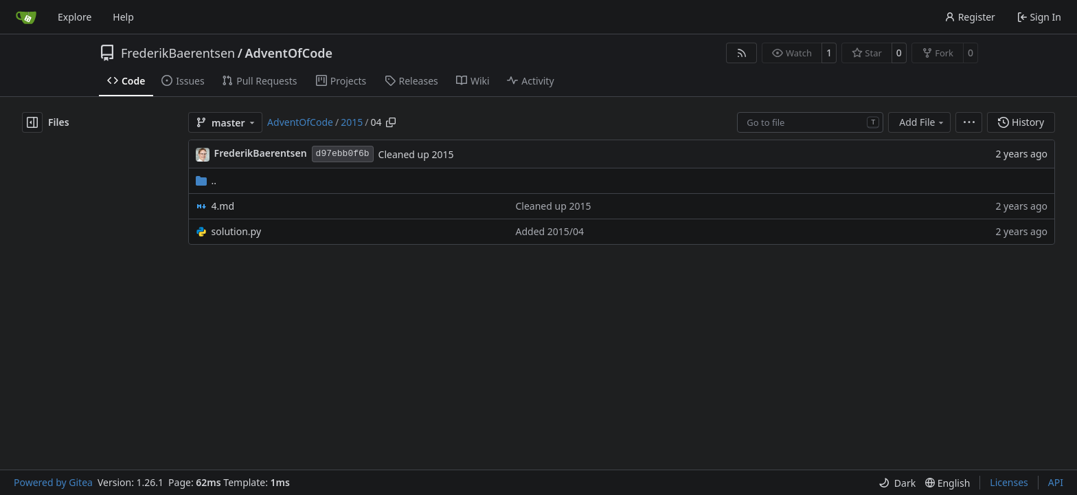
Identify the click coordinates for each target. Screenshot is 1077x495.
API (1055, 482)
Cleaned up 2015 (416, 154)
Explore (74, 16)
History (1021, 122)
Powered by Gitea (53, 482)
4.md (223, 205)
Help (123, 16)
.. (206, 180)
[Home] (26, 17)
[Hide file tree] (32, 122)
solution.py (236, 231)
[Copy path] (391, 122)
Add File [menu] (922, 122)
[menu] (968, 122)
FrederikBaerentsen (178, 53)
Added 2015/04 (550, 231)
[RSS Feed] (742, 53)
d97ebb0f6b (343, 153)
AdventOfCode (288, 53)
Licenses (1009, 482)
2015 (352, 122)
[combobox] (810, 122)
